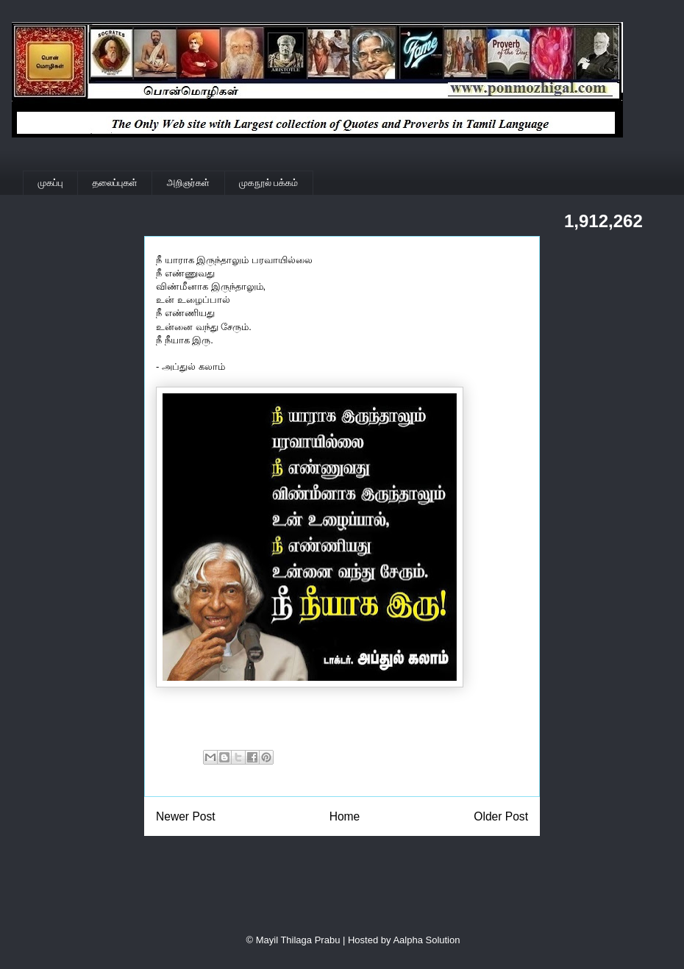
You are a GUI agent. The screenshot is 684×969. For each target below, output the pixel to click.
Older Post (501, 816)
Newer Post (185, 816)
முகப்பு (50, 182)
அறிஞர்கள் (188, 182)
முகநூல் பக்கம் (268, 182)
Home (344, 816)
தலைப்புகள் (115, 182)
